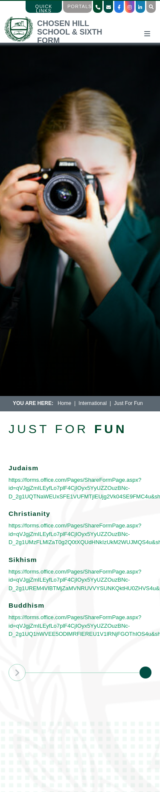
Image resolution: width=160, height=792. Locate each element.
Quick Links (43, 8)
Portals (79, 6)
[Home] (61, 40)
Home (64, 403)
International (93, 403)
